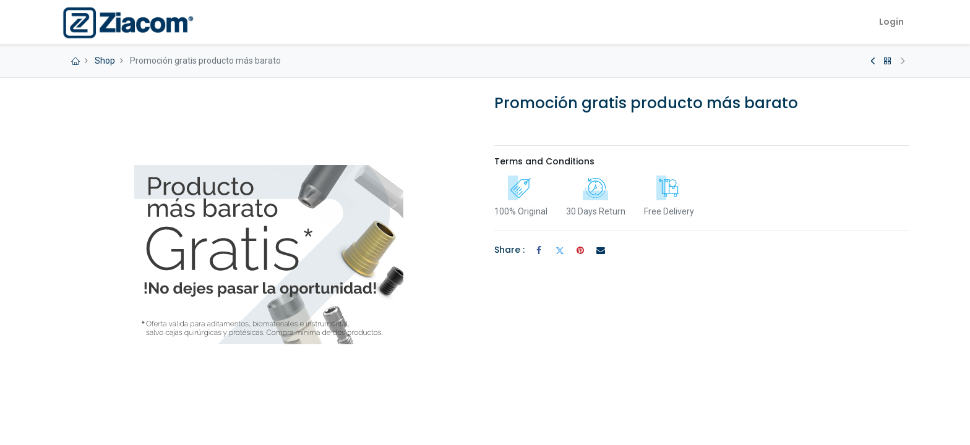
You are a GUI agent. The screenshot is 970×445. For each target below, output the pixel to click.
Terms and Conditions (544, 161)
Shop (105, 61)
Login (891, 21)
